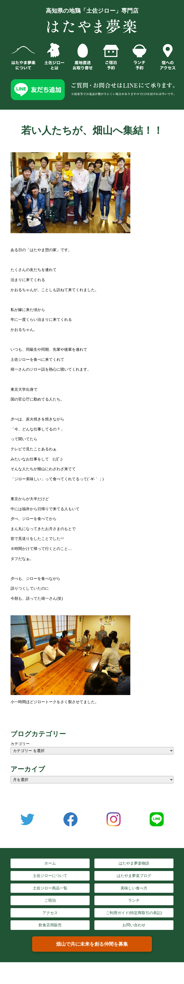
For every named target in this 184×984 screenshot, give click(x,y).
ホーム (50, 863)
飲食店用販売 (50, 925)
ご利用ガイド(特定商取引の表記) (134, 913)
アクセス (50, 913)
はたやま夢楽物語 (134, 863)
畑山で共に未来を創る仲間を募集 (92, 944)
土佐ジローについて (50, 876)
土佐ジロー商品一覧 (50, 888)
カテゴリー (20, 744)
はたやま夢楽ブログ (134, 876)
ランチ (134, 900)
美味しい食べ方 (134, 888)
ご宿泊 (50, 900)
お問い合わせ (133, 925)
